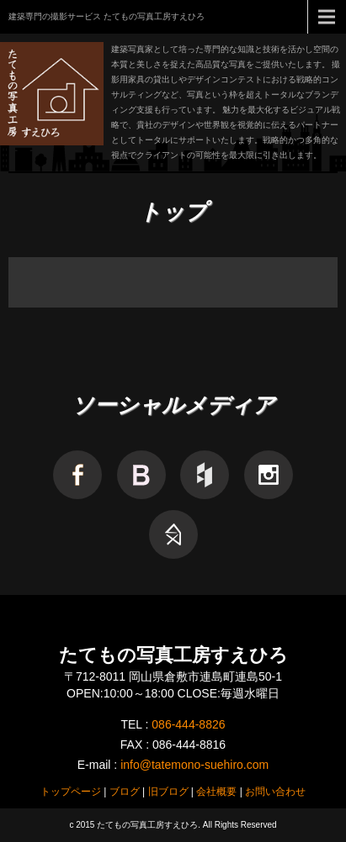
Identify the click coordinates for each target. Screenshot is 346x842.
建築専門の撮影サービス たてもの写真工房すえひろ (106, 16)
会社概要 (216, 791)
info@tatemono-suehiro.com (194, 764)
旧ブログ (168, 791)
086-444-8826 (188, 724)
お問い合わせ (275, 791)
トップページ (70, 791)
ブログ (124, 791)
